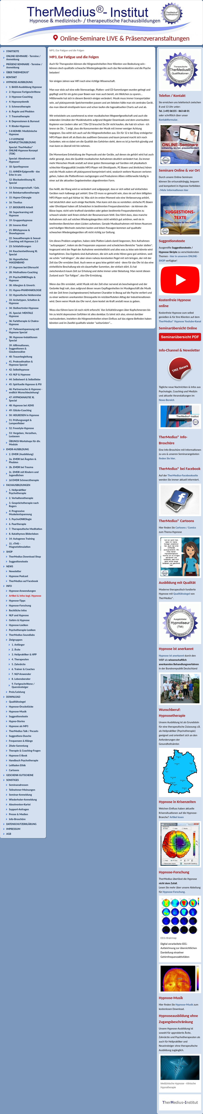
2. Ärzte (16, 649)
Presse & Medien (18, 814)
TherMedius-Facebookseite (183, 475)
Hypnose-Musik (17, 711)
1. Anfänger (18, 644)
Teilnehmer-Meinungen (22, 789)
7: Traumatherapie (19, 116)
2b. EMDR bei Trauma (21, 467)
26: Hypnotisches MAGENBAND (18, 261)
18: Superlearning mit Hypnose (21, 214)
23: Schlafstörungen (20, 246)
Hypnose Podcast (18, 576)
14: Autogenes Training (22, 538)
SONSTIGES (12, 780)
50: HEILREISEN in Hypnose (24, 415)
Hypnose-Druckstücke (21, 706)
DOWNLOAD (13, 696)
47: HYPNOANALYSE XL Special (21, 399)
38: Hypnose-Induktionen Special (23, 339)
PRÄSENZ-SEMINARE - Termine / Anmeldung (24, 66)
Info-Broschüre (17, 819)
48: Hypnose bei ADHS (21, 405)
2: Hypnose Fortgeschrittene (24, 91)
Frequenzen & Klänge (21, 740)
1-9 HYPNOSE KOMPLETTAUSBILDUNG (22, 141)
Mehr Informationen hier (174, 190)
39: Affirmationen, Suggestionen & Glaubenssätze (19, 348)
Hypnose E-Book (18, 755)
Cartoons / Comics (186, 527)
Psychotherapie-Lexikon (22, 630)
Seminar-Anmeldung (20, 794)
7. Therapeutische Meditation (25, 529)
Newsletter (15, 571)
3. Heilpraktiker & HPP (24, 654)
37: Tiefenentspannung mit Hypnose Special (24, 331)
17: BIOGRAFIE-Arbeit (21, 207)
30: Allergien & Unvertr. (22, 285)
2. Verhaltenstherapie (21, 498)
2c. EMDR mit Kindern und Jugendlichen (24, 473)
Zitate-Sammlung (18, 745)
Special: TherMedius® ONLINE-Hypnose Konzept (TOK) (23, 150)
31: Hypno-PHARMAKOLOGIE (25, 290)
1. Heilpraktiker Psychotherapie (17, 491)
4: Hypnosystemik (19, 101)
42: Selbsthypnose (19, 369)
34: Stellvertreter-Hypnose (24, 308)
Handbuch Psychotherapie (23, 760)
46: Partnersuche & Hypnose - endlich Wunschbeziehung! (25, 391)
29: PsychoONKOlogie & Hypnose (22, 279)
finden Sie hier (167, 458)
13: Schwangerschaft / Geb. (24, 187)
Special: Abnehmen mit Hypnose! (22, 160)
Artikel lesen (177, 817)
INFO (9, 586)
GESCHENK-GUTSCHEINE (19, 775)
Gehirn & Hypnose (19, 620)
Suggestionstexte (18, 561)
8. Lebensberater (21, 679)
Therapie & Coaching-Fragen (25, 750)
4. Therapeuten (20, 659)
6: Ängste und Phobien (21, 111)
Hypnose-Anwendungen (22, 590)
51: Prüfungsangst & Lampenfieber (20, 421)
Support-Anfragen (19, 809)
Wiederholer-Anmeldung (23, 799)
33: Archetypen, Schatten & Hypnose (24, 301)
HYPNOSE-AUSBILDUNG (19, 82)
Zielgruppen (15, 639)
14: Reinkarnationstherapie (24, 192)
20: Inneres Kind (18, 225)
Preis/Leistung (17, 692)
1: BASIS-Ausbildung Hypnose (25, 87)
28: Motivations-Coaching (23, 272)
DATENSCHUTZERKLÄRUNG (21, 824)
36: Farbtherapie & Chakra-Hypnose (24, 322)
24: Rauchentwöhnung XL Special (23, 253)
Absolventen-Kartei (19, 804)
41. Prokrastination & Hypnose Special (21, 363)
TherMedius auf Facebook (23, 581)
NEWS (9, 566)
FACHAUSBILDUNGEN (18, 485)
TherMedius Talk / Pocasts (23, 731)
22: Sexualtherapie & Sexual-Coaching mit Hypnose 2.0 (25, 240)
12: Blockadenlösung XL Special (22, 181)
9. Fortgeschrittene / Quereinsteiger (23, 685)
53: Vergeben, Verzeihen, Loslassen (23, 434)
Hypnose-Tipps (17, 600)
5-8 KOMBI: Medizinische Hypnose (23, 132)
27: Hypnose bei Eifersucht (24, 267)
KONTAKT (11, 77)
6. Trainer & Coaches (23, 669)
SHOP (9, 551)
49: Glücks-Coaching (20, 410)
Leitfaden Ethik (17, 765)
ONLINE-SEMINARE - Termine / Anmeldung (23, 58)
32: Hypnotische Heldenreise (25, 295)
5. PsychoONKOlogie (20, 519)
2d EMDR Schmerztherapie (24, 480)
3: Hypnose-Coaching (20, 96)
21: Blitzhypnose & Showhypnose (19, 231)
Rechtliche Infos (18, 610)
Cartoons (14, 770)
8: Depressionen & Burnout (24, 121)
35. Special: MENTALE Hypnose (21, 314)
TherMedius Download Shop (25, 556)
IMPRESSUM (13, 829)
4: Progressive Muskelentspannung (20, 512)
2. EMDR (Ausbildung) (21, 454)
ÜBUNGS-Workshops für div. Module (25, 443)
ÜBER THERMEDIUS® (17, 72)
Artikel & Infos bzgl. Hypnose (25, 595)
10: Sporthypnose (19, 166)
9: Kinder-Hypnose (19, 126)
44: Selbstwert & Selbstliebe (24, 379)
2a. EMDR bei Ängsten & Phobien (22, 460)
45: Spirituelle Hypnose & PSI (25, 384)
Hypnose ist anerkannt (171, 655)
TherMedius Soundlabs (22, 634)
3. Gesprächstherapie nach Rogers (24, 504)
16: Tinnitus (15, 202)
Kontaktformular (168, 119)
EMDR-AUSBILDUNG (17, 449)
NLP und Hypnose (19, 615)
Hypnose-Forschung (20, 605)
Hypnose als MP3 (18, 726)
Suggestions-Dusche (20, 736)
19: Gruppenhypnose (20, 220)
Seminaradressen (18, 784)
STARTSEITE (12, 51)
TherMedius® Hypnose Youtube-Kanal (180, 321)
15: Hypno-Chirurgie (20, 197)
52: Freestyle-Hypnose (21, 428)
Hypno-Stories (17, 721)
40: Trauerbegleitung (20, 356)
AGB (8, 833)
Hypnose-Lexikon (18, 625)
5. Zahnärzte (19, 664)
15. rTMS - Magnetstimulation (19, 545)
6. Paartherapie (17, 524)
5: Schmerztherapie (20, 106)
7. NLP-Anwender (21, 674)
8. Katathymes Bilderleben (23, 533)
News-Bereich (166, 400)
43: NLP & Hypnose (19, 374)
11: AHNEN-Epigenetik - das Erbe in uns (24, 173)
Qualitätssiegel (17, 701)
